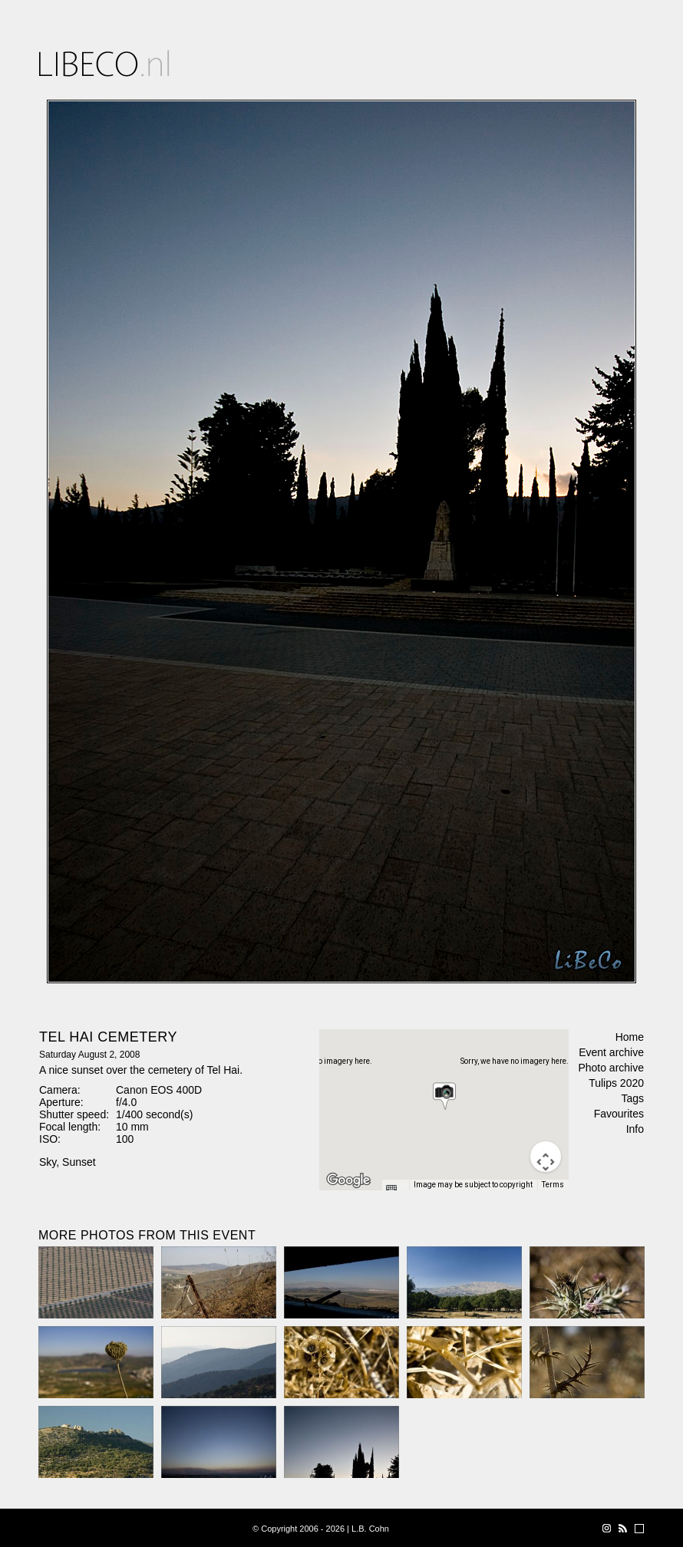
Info (635, 1129)
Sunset (79, 1162)
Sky (47, 1162)
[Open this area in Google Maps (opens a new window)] (348, 1180)
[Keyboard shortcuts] (395, 1190)
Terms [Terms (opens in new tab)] (553, 1184)
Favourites (619, 1114)
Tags (632, 1098)
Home (629, 1037)
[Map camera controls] (545, 1156)
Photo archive (611, 1068)
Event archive (611, 1052)
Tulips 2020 (616, 1083)
